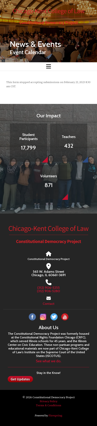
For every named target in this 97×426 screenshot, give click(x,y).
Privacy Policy (48, 401)
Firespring (55, 415)
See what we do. (48, 361)
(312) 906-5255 (48, 288)
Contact (48, 304)
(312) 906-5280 (48, 291)
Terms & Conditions (48, 405)
